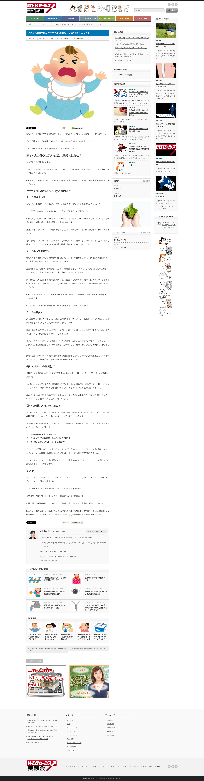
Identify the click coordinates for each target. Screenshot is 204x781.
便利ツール (143, 18)
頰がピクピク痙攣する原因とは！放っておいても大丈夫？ (84, 638)
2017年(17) (110, 724)
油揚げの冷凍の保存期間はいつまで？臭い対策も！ (88, 648)
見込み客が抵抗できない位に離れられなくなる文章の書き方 (138, 112)
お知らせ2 (117, 188)
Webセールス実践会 (125, 75)
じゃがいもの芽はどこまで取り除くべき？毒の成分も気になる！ (48, 649)
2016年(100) (111, 727)
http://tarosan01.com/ (49, 560)
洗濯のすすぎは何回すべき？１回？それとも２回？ (100, 637)
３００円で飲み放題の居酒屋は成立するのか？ (130, 44)
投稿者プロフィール (97, 531)
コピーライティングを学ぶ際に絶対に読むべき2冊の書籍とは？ (139, 149)
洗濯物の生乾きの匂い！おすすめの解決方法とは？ (55, 593)
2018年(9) (110, 720)
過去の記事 (146, 181)
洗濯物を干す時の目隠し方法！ (95, 579)
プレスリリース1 (120, 247)
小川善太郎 (80, 38)
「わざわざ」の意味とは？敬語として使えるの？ (34, 637)
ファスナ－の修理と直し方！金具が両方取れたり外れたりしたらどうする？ (96, 607)
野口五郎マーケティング (123, 60)
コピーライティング (89, 18)
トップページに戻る (34, 661)
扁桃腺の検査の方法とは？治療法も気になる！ (67, 637)
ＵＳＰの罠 (160, 197)
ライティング (71, 731)
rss (169, 4)
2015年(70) (110, 731)
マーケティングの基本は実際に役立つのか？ (138, 130)
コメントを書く (64, 38)
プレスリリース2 (120, 240)
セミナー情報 (125, 18)
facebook (176, 4)
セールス (71, 18)
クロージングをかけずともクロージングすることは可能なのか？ (138, 94)
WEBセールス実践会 (100, 778)
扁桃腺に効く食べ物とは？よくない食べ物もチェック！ (51, 638)
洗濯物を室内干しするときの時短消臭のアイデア (55, 579)
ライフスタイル (43, 24)
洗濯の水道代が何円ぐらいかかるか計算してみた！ (55, 606)
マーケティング (52, 18)
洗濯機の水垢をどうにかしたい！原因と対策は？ (96, 593)
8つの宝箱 (35, 18)
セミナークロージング (107, 18)
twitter (172, 4)
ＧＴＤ (131, 165)
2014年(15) (110, 735)
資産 (68, 724)
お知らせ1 (117, 196)
